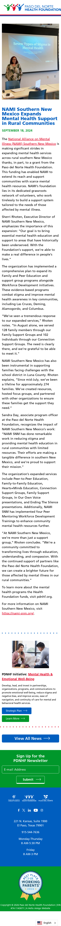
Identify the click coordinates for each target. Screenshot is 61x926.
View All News (28, 738)
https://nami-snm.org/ (18, 613)
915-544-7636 (30, 832)
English (44, 923)
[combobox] (47, 923)
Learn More (12, 718)
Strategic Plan (14, 710)
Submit (28, 779)
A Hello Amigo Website (38, 908)
